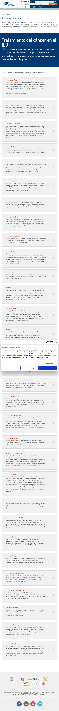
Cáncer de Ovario (11, 474)
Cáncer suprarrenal (11, 200)
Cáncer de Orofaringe (12, 438)
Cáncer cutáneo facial (12, 217)
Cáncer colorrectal (11, 162)
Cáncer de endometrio (12, 103)
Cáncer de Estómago (12, 607)
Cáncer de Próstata (11, 556)
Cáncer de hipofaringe (12, 236)
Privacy (31, 689)
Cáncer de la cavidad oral (13, 415)
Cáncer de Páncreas (11, 501)
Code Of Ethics (17, 689)
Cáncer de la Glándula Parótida (15, 518)
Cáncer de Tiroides (11, 644)
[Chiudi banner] (56, 342)
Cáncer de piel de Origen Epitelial (16, 590)
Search (55, 2)
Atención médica (9, 14)
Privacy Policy (42, 689)
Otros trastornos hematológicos (15, 453)
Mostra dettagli (50, 363)
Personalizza (29, 368)
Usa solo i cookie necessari (10, 368)
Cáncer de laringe (11, 272)
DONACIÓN (53, 4)
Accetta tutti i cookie (48, 368)
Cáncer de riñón (10, 251)
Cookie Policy (36, 689)
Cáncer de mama (10, 146)
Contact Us (22, 689)
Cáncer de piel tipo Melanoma (15, 573)
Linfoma (8, 329)
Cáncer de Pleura (11, 537)
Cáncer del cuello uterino (13, 123)
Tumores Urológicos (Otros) (14, 625)
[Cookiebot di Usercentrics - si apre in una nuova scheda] (46, 342)
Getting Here (27, 689)
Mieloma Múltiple (11, 381)
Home (3, 14)
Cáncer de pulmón (11, 308)
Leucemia (8, 287)
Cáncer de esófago (11, 80)
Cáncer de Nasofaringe (12, 396)
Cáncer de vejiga (11, 181)
